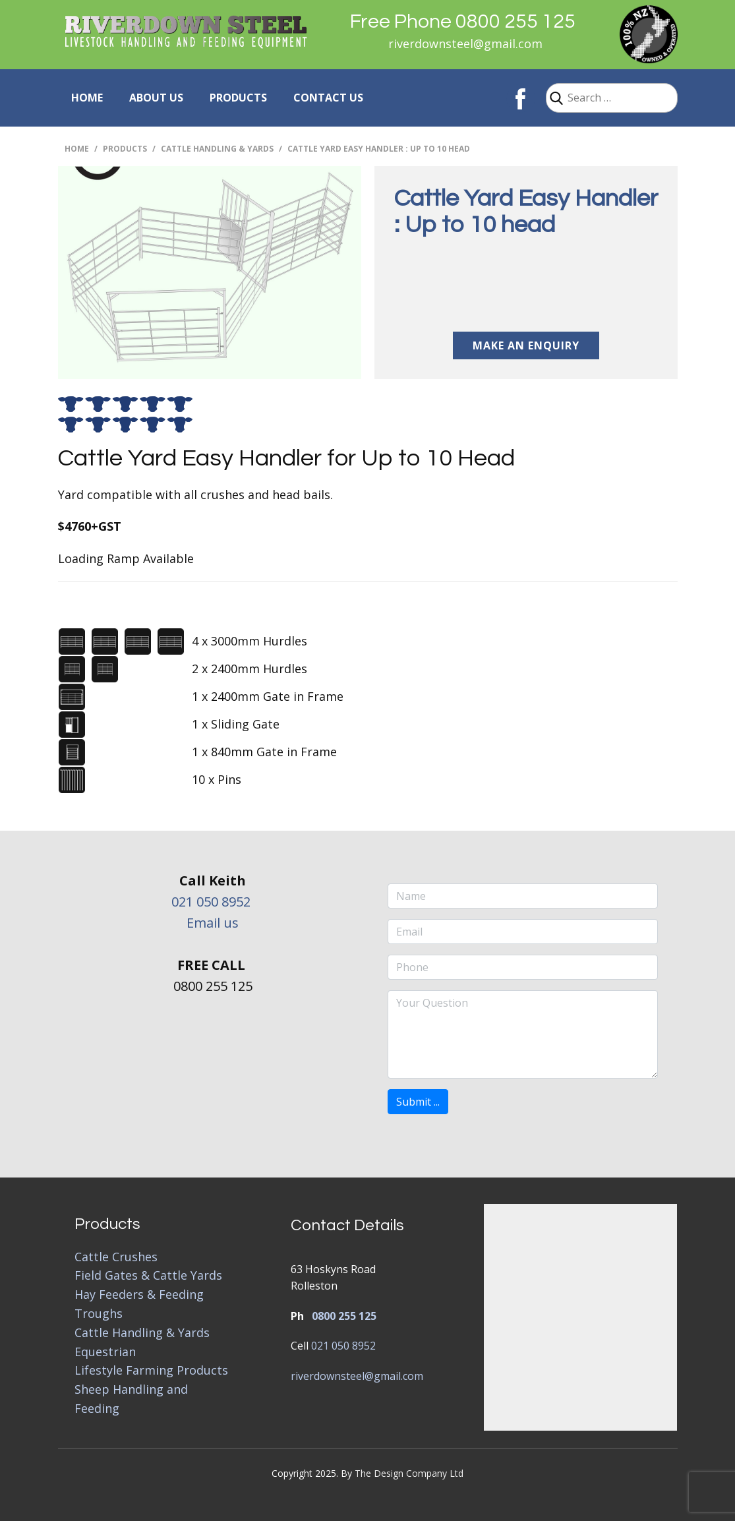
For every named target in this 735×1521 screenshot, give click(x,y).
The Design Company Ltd (409, 1473)
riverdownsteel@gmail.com (465, 43)
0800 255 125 (344, 1316)
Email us (213, 923)
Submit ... (418, 1101)
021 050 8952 (210, 901)
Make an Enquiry (526, 345)
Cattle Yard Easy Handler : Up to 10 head (526, 211)
